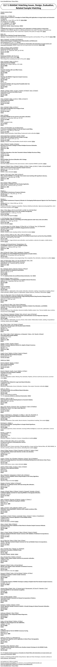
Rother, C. (23, 414)
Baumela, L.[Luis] (43, 588)
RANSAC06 (3, 607)
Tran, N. (2, 234)
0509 (9, 633)
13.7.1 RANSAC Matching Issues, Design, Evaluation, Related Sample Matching (28, 7)
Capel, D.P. (3, 629)
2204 (6, 273)
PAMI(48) (3, 307)
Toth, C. (12, 398)
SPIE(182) (3, 37)
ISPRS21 (2, 401)
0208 (18, 57)
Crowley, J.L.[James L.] (26, 499)
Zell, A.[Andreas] (25, 475)
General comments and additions (8, 663)
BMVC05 (3, 632)
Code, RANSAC (4, 274)
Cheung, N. (28, 234)
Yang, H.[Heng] (21, 540)
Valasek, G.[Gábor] (14, 363)
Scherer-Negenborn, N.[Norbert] (8, 136)
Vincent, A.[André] (32, 532)
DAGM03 (3, 101)
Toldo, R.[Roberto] (5, 144)
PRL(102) (3, 229)
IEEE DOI (3, 65)
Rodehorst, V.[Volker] (6, 605)
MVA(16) (3, 118)
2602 (6, 308)
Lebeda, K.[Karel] (5, 466)
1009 (9, 503)
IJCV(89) (3, 138)
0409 (8, 52)
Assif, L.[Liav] (11, 174)
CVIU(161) (3, 221)
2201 (6, 402)
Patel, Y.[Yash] (10, 334)
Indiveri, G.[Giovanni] (16, 483)
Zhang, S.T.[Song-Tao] (6, 440)
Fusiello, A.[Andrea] (14, 144)
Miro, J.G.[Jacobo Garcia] (19, 588)
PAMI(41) (3, 255)
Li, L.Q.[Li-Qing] (20, 440)
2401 (7, 330)
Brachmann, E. (8, 414)
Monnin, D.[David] (5, 491)
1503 (7, 187)
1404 (7, 178)
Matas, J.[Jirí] (10, 324)
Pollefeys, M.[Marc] (24, 166)
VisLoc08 (3, 591)
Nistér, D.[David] (4, 115)
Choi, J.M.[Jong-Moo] (6, 557)
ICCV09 (2, 510)
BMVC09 (3, 551)
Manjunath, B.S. (16, 637)
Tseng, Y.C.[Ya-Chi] (16, 295)
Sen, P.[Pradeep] (14, 458)
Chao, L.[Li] (14, 440)
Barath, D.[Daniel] (5, 278)
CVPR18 (2, 288)
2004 (6, 427)
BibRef (22, 20)
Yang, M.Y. (28, 414)
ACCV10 (2, 110)
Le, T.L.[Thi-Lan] (30, 226)
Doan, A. (12, 234)
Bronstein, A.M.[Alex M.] (24, 450)
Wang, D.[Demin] (13, 524)
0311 (6, 123)
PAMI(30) (3, 64)
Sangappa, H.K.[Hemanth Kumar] (8, 244)
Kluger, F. (3, 414)
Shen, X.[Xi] (3, 406)
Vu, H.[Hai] (12, 226)
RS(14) (2, 299)
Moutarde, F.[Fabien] (14, 314)
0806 (6, 65)
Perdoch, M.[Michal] (24, 90)
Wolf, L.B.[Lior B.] (19, 174)
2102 (7, 264)
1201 (6, 487)
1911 (6, 256)
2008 (6, 385)
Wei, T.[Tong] (4, 324)
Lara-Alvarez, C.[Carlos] (6, 516)
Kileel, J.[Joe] (13, 304)
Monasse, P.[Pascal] (23, 268)
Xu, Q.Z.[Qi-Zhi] (18, 210)
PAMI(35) (3, 169)
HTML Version (4, 503)
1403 (6, 462)
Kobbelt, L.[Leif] (22, 507)
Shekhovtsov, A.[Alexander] (21, 334)
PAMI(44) (3, 281)
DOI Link (3, 273)
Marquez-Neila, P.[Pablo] (6, 588)
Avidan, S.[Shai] (34, 450)
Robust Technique (15, 26)
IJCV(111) (3, 185)
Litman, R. (8, 432)
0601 (8, 119)
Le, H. (2, 380)
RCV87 (4, 21)
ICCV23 (2, 327)
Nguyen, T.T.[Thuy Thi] (21, 226)
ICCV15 (2, 391)
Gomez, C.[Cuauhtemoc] (38, 516)
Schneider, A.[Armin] (35, 491)
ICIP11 (2, 486)
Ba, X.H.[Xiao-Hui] (22, 260)
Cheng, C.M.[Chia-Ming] (6, 127)
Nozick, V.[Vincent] (13, 268)
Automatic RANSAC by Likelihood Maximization (16, 396)
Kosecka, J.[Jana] (12, 596)
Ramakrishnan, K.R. (21, 244)
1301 (6, 471)
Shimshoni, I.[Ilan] (14, 645)
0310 (8, 103)
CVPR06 (2, 71)
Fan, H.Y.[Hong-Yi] (5, 304)
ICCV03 (6, 122)
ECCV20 (2, 409)
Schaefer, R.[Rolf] (20, 136)
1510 (6, 454)
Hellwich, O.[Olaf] (15, 605)
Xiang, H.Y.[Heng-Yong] (6, 260)
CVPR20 (2, 383)
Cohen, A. (3, 389)
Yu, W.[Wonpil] (20, 548)
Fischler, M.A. (4, 16)
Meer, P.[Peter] (15, 613)
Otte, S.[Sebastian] (5, 475)
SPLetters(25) (4, 203)
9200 (43, 45)
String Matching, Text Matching (8, 658)
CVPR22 (2, 374)
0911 (8, 520)
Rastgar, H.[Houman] (14, 532)
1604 (6, 195)
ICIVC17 (2, 443)
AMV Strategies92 (5, 42)
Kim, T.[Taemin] (12, 548)
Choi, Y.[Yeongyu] (5, 314)
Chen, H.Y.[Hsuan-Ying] (26, 295)
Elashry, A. (3, 398)
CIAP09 (2, 154)
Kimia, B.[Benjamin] (21, 304)
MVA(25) (3, 177)
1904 (7, 248)
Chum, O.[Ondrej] (14, 47)
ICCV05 (2, 85)
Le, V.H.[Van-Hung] (5, 226)
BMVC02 (3, 57)
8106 (25, 20)
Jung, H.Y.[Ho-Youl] (32, 314)
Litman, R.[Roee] (4, 450)
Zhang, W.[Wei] (4, 596)
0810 (8, 162)
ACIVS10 (3, 494)
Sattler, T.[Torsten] (5, 507)
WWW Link (3, 26)
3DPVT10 (3, 147)
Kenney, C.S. (9, 637)
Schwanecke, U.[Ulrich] (15, 475)
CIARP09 (3, 518)
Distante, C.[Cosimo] (5, 483)
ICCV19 (2, 425)
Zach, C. (6, 380)
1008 (6, 95)
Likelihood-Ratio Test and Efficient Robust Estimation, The (18, 275)
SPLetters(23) (4, 193)
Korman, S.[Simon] (13, 450)
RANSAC (3, 13)
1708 (8, 222)
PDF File (2, 553)
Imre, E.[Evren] (4, 182)
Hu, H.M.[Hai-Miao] (32, 210)
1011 (8, 111)
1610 (8, 214)
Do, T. (16, 234)
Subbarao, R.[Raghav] (6, 613)
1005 (7, 148)
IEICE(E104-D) (4, 263)
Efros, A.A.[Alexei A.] (22, 406)
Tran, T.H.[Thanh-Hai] (40, 226)
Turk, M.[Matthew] (33, 458)
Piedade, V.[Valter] (5, 343)
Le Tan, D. (7, 234)
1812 (6, 289)
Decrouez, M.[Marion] (15, 499)
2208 (6, 282)
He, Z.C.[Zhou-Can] (5, 540)
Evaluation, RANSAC (5, 554)
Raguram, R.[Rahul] (5, 166)
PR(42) (2, 130)
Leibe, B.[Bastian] (14, 507)
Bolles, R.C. (12, 16)
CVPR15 (2, 453)
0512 (6, 641)
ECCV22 (2, 356)
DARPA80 (6, 23)
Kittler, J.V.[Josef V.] (23, 99)
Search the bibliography (6, 664)
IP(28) (2, 237)
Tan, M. (23, 234)
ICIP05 (2, 640)
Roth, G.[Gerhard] (5, 39)
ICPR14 (2, 477)
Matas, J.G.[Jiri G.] (14, 90)
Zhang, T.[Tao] (13, 252)
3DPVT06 (3, 599)
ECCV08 (2, 161)
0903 (8, 132)
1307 (6, 170)
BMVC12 (3, 469)
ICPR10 (2, 93)
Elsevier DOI (3, 52)
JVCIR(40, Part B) (5, 213)
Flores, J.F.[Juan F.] (27, 516)
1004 (8, 140)
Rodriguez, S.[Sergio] (23, 458)
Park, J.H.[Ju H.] (23, 314)
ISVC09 (2, 535)
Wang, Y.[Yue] (4, 210)
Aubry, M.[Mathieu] (32, 406)
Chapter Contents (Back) (6, 12)
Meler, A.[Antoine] (5, 499)
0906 (6, 561)
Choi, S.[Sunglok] (5, 548)
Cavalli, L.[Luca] (4, 353)
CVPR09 (2, 559)
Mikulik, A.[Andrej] (5, 90)
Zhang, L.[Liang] (4, 524)
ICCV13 (2, 461)
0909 (8, 155)
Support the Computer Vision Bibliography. (22, 664)
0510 (6, 86)
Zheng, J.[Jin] (11, 210)
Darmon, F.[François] (11, 406)
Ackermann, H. (16, 414)
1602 (6, 393)
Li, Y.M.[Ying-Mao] (5, 218)
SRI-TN (4, 24)
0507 (6, 79)
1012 (8, 495)
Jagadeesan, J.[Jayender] (23, 252)
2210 (6, 375)
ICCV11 (2, 568)
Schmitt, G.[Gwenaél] (24, 491)
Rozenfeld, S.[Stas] (5, 645)
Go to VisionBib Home (6, 1)
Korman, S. (3, 432)
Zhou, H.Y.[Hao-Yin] (5, 252)
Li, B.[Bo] (24, 210)
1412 (6, 479)
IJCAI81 (2, 30)
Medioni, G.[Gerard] (16, 557)
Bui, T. (19, 234)
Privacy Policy (15, 1)
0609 (6, 609)
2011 (8, 411)
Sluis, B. (8, 398)
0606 (6, 72)
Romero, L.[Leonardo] (17, 516)
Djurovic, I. (3, 191)
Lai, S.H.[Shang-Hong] (18, 127)
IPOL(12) (3, 271)
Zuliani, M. (3, 637)
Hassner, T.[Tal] (4, 174)
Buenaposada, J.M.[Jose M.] (32, 588)
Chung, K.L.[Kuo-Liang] (6, 295)
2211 (8, 357)
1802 (6, 204)
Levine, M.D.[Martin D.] (17, 39)
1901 (6, 238)
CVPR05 (2, 78)
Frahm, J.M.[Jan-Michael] (45, 166)
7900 (54, 37)
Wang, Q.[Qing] (13, 540)
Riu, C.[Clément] (4, 268)
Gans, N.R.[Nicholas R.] (15, 218)
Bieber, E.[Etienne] (14, 491)
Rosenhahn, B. (34, 414)
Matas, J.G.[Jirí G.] (5, 47)
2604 (6, 318)
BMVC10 (3, 502)
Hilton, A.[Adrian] (12, 182)
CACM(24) (3, 20)
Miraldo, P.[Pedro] (14, 343)
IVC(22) (2, 50)
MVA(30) (3, 247)
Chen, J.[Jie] (29, 260)
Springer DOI (4, 103)
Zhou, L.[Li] (14, 260)
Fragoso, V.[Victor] (5, 458)
